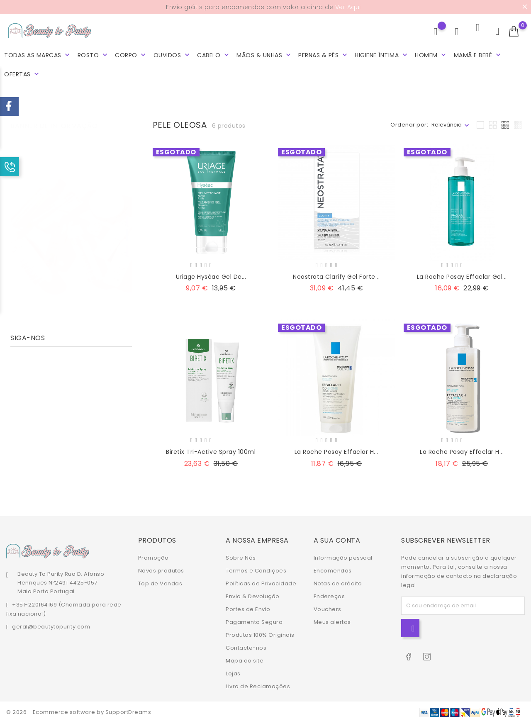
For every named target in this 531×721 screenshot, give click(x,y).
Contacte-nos (246, 646)
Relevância (446, 123)
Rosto (93, 53)
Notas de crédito (338, 582)
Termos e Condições (256, 569)
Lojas (233, 672)
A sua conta (337, 538)
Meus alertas (332, 620)
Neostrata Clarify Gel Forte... (336, 275)
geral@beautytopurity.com (51, 625)
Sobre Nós (241, 556)
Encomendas (333, 569)
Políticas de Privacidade (261, 582)
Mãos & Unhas (264, 53)
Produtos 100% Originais (260, 633)
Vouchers (327, 607)
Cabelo (214, 53)
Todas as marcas (37, 53)
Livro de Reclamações (258, 685)
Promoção (153, 556)
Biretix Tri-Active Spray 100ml (211, 450)
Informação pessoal (343, 556)
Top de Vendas (160, 582)
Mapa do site (244, 659)
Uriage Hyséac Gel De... (211, 275)
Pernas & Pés (323, 53)
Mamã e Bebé (478, 53)
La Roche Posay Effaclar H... (336, 450)
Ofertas (22, 72)
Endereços (329, 595)
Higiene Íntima (382, 53)
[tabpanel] (71, 227)
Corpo (131, 53)
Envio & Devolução (253, 595)
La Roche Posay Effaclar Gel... (462, 275)
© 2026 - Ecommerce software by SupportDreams (78, 710)
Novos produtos (161, 569)
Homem (431, 53)
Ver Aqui (348, 7)
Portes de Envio (248, 607)
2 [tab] (127, 225)
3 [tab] (127, 240)
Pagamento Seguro (254, 620)
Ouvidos (172, 53)
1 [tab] (127, 210)
